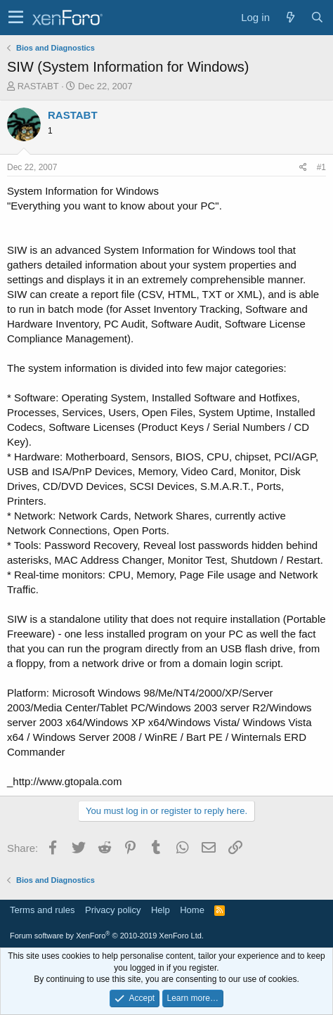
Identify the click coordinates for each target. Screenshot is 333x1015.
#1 (321, 167)
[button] (16, 17)
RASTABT (38, 86)
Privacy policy (113, 910)
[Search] (316, 17)
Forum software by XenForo (107, 935)
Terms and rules (42, 910)
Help (160, 910)
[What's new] (290, 17)
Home (192, 910)
